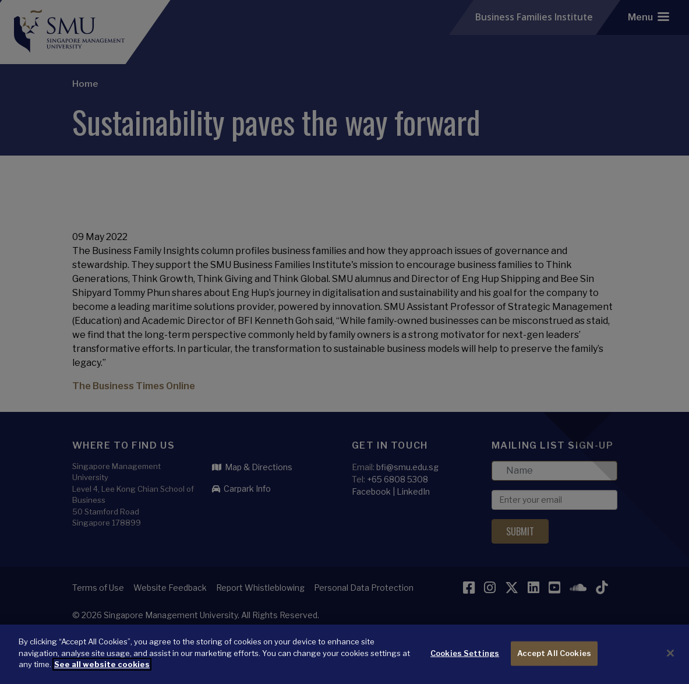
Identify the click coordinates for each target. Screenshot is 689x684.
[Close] (670, 668)
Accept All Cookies (554, 668)
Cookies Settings (464, 668)
